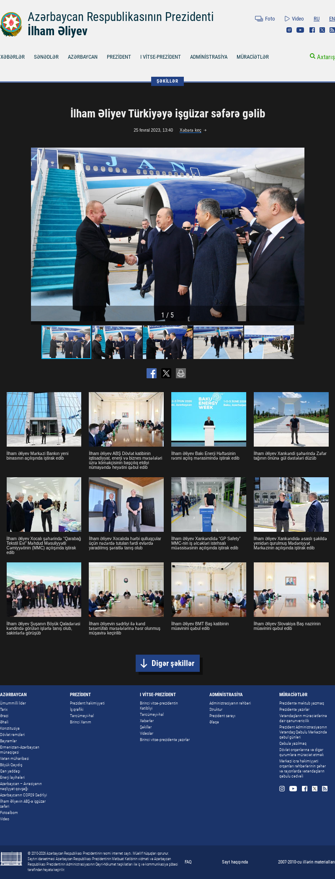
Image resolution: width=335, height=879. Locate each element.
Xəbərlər (147, 720)
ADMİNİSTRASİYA (208, 57)
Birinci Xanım (80, 722)
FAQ (188, 862)
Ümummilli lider (13, 703)
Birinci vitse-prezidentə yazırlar (165, 739)
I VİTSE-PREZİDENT (160, 57)
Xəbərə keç (190, 130)
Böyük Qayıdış (11, 764)
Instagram (289, 30)
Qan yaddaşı (10, 771)
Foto (270, 19)
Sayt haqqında (235, 862)
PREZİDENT (119, 57)
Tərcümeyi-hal (82, 715)
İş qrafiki (76, 709)
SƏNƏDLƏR (46, 57)
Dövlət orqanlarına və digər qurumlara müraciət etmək (301, 752)
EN (332, 19)
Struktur (215, 709)
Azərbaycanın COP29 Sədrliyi (23, 795)
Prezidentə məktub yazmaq (301, 703)
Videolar (146, 733)
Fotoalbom (9, 812)
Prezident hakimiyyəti (87, 703)
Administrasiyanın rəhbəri (230, 703)
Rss (332, 30)
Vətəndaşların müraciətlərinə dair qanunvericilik (303, 718)
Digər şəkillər (173, 663)
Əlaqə (214, 722)
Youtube (300, 30)
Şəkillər (146, 727)
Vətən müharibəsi (14, 758)
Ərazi (4, 715)
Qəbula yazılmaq (293, 743)
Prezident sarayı (222, 715)
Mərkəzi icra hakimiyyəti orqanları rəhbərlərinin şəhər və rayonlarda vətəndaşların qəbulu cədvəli (302, 768)
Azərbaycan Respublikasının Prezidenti (121, 17)
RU (317, 19)
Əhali (4, 722)
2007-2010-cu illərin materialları (306, 862)
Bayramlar (8, 741)
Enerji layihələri (12, 777)
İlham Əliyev (58, 31)
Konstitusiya (10, 728)
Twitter (322, 30)
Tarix (4, 709)
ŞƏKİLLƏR (167, 81)
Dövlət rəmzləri (12, 734)
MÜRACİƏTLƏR (253, 57)
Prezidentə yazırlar (294, 709)
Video (298, 19)
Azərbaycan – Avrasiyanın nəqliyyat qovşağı (21, 786)
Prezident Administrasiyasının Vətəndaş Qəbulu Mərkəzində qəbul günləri (303, 732)
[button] (297, 234)
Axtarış (326, 57)
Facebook (312, 30)
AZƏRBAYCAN (83, 57)
